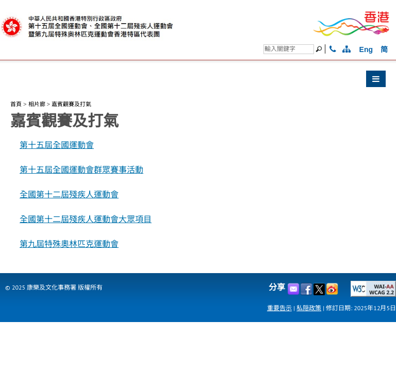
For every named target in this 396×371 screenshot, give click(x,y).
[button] (198, 81)
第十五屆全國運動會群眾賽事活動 (81, 170)
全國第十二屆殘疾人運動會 (69, 194)
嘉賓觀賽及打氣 (71, 104)
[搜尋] (288, 49)
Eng (366, 49)
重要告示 (279, 308)
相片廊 (36, 104)
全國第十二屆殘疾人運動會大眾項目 (86, 219)
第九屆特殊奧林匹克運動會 (69, 244)
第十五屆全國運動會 (57, 145)
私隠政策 (308, 308)
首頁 (16, 104)
